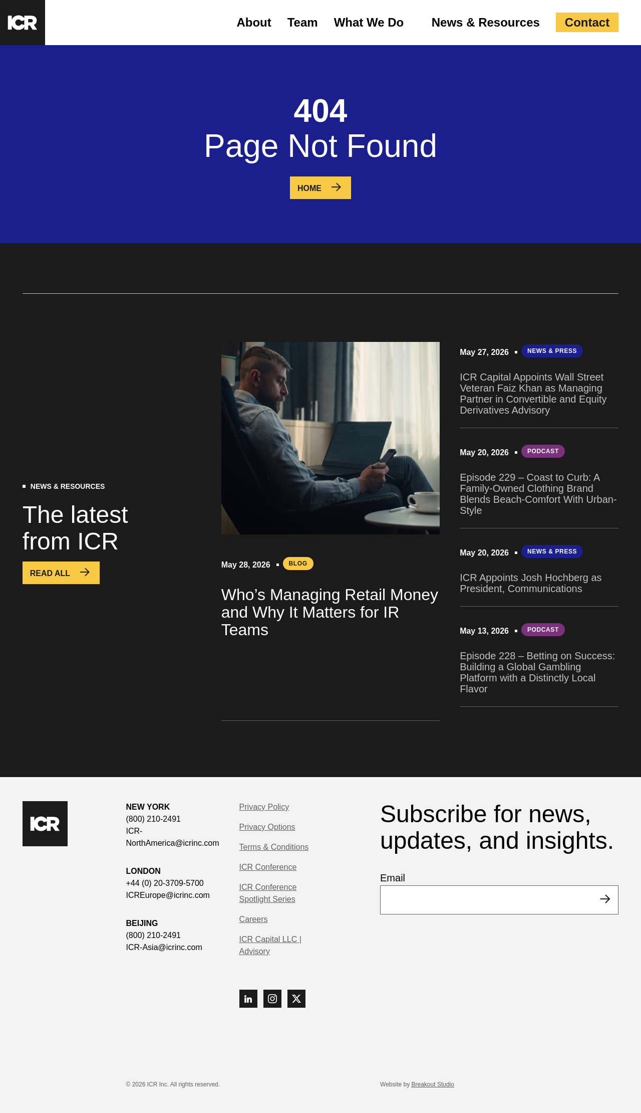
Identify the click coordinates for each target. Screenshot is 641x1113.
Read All (50, 573)
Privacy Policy (264, 807)
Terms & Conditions (274, 847)
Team (302, 22)
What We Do (369, 22)
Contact (587, 22)
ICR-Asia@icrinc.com (164, 947)
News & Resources (486, 22)
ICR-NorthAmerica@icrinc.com (172, 837)
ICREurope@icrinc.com (168, 895)
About (253, 22)
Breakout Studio (433, 1084)
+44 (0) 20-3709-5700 (165, 883)
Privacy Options (267, 827)
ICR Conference (268, 867)
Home (309, 188)
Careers (253, 919)
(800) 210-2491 (153, 819)
